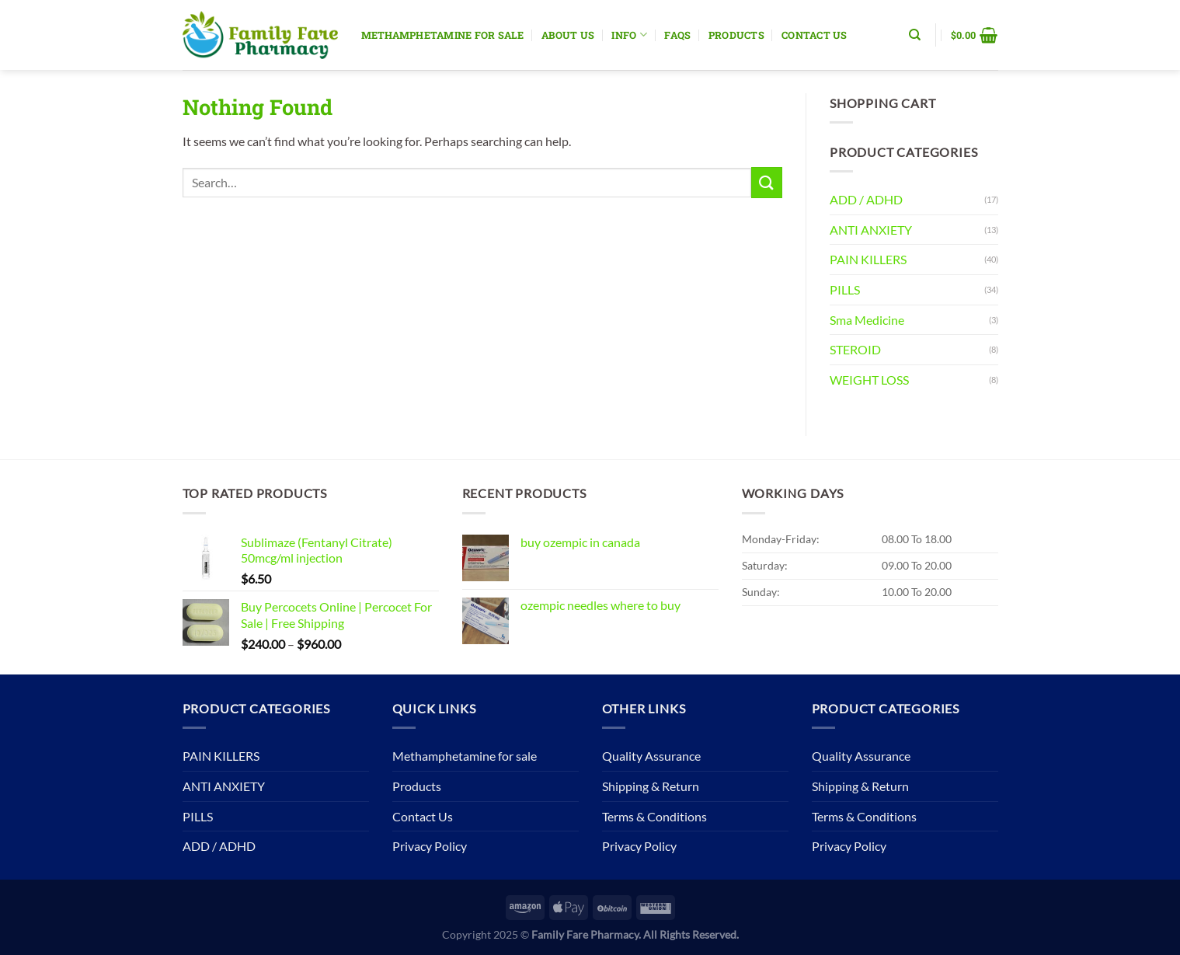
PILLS (845, 289)
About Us (567, 35)
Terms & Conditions (654, 816)
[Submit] (766, 182)
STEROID (855, 349)
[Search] (915, 35)
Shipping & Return (650, 786)
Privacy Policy (429, 845)
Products (736, 35)
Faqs (677, 35)
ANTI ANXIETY (871, 229)
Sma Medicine (867, 319)
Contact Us (814, 35)
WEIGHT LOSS (869, 379)
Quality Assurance (651, 755)
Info (628, 34)
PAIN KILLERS (868, 259)
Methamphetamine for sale (442, 35)
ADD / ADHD (866, 199)
